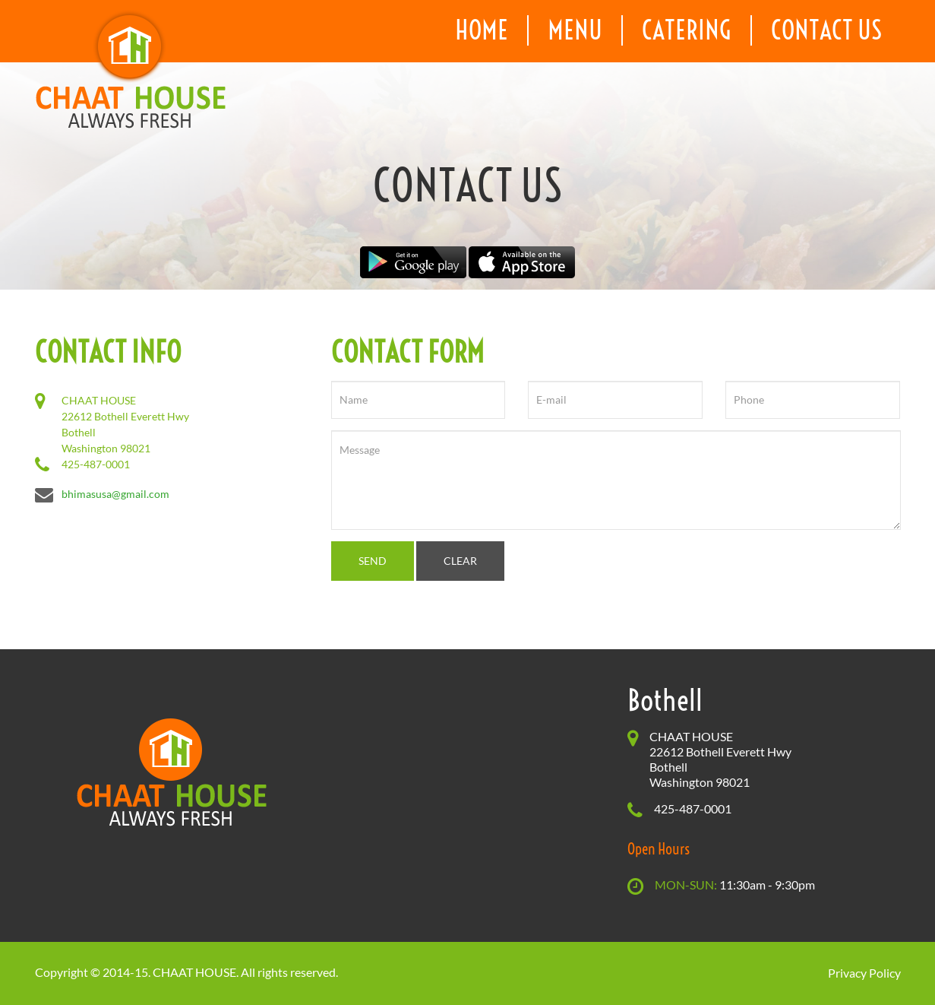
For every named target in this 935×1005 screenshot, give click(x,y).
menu (575, 30)
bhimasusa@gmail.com (115, 493)
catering (686, 30)
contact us (826, 30)
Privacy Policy (864, 972)
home (481, 30)
